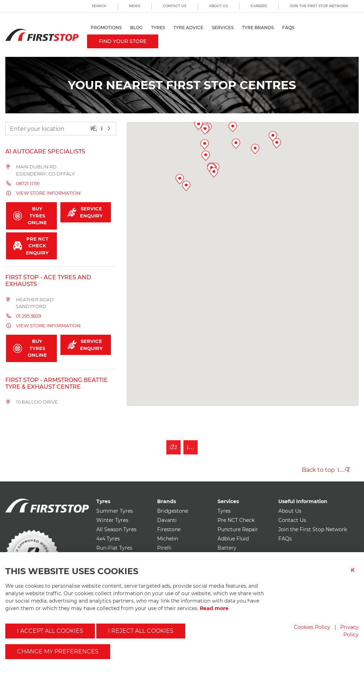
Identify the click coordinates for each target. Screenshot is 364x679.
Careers (259, 6)
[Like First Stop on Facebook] (173, 447)
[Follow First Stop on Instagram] (190, 447)
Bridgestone (172, 511)
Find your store (122, 41)
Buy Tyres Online (30, 215)
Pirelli (164, 548)
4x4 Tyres (108, 538)
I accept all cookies (50, 630)
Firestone (169, 529)
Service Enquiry (85, 212)
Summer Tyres (114, 511)
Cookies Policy (312, 627)
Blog (136, 27)
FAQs (288, 27)
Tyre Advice (188, 27)
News (134, 6)
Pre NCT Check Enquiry (31, 245)
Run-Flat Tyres (114, 548)
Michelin (167, 538)
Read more (214, 608)
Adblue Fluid (233, 538)
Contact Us (174, 6)
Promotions (106, 27)
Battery (227, 548)
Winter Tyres (112, 520)
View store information (48, 193)
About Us (218, 6)
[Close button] (355, 574)
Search (99, 6)
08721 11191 (28, 183)
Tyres (158, 27)
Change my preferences (57, 651)
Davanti (167, 520)
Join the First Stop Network (319, 6)
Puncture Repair (238, 529)
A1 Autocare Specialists (45, 151)
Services (223, 27)
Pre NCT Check (236, 520)
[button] (257, 257)
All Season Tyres (116, 529)
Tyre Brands (258, 27)
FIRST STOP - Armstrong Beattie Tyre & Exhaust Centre (56, 383)
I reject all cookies (140, 630)
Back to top (326, 470)
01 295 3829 (28, 316)
